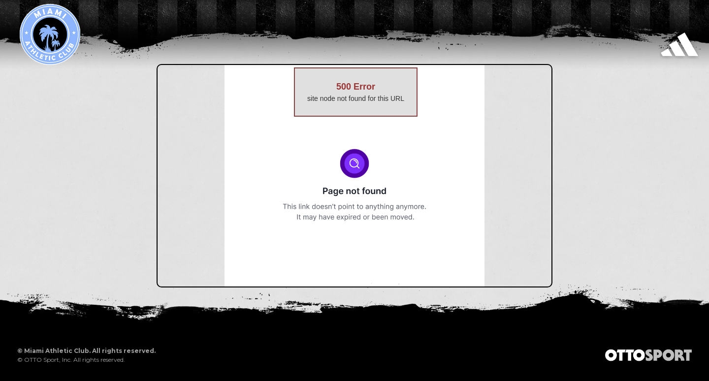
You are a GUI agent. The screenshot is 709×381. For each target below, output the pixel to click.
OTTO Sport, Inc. (48, 359)
